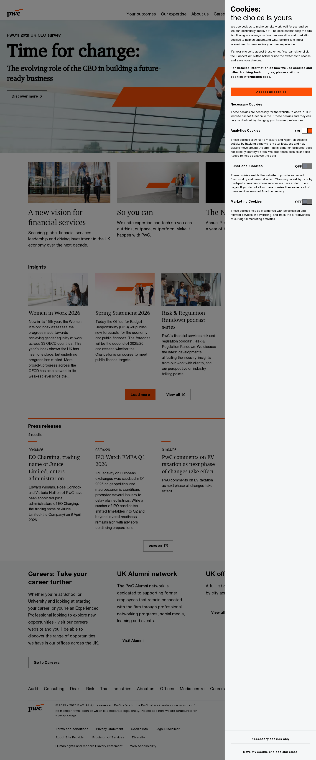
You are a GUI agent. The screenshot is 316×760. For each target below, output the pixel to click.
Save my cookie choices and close (270, 752)
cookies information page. (251, 76)
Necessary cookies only (270, 739)
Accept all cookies (271, 91)
